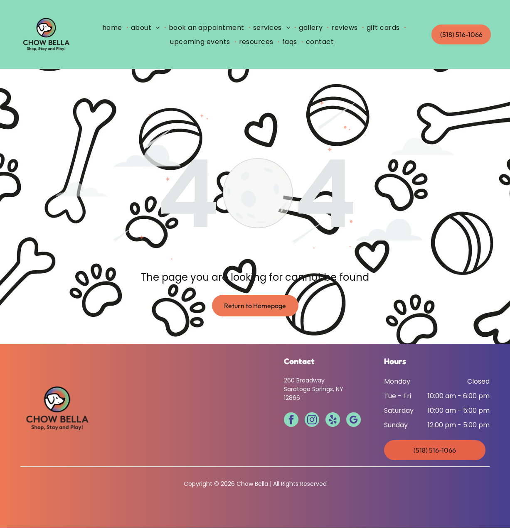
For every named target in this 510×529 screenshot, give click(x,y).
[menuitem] (114, 28)
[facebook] (291, 422)
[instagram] (312, 422)
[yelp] (332, 422)
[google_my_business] (353, 422)
